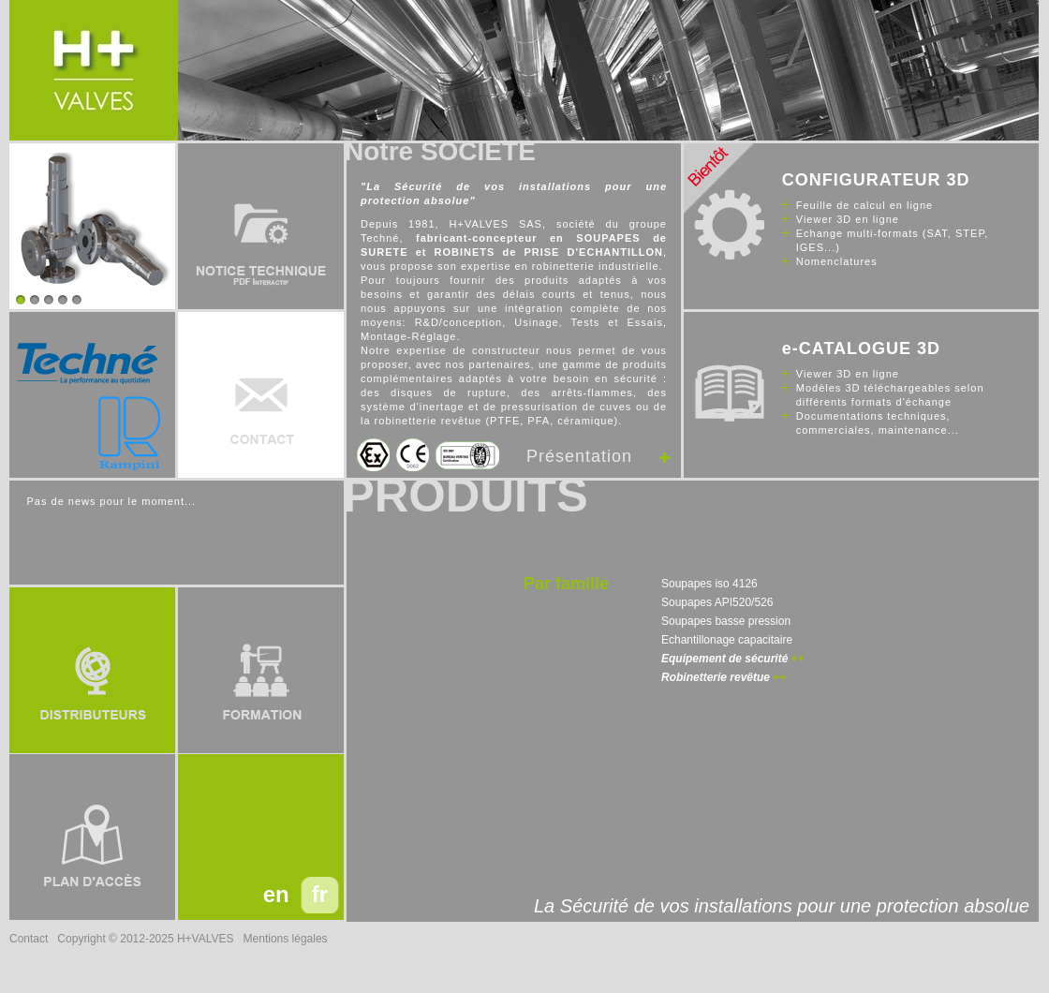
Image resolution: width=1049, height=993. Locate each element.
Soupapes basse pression (725, 621)
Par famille (566, 583)
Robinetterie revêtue (715, 677)
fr (320, 894)
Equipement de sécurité (724, 658)
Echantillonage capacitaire (726, 639)
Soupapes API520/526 (717, 602)
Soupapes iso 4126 (709, 583)
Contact (28, 938)
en (276, 894)
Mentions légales (286, 938)
